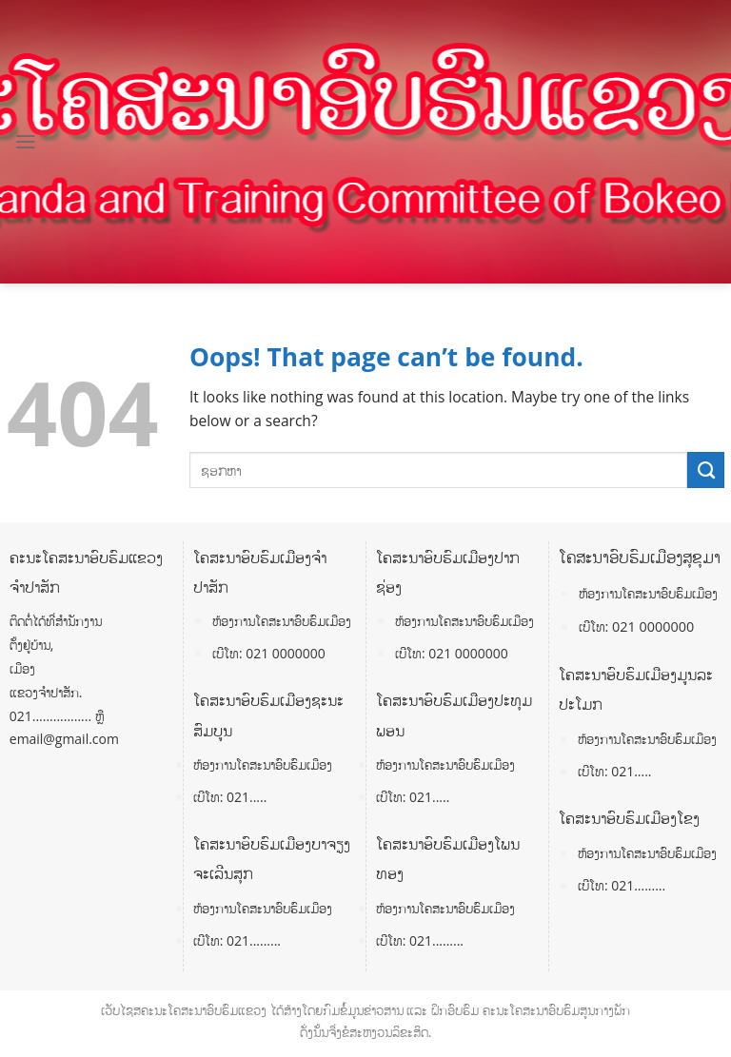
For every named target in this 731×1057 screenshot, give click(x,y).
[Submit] (705, 470)
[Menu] (25, 142)
